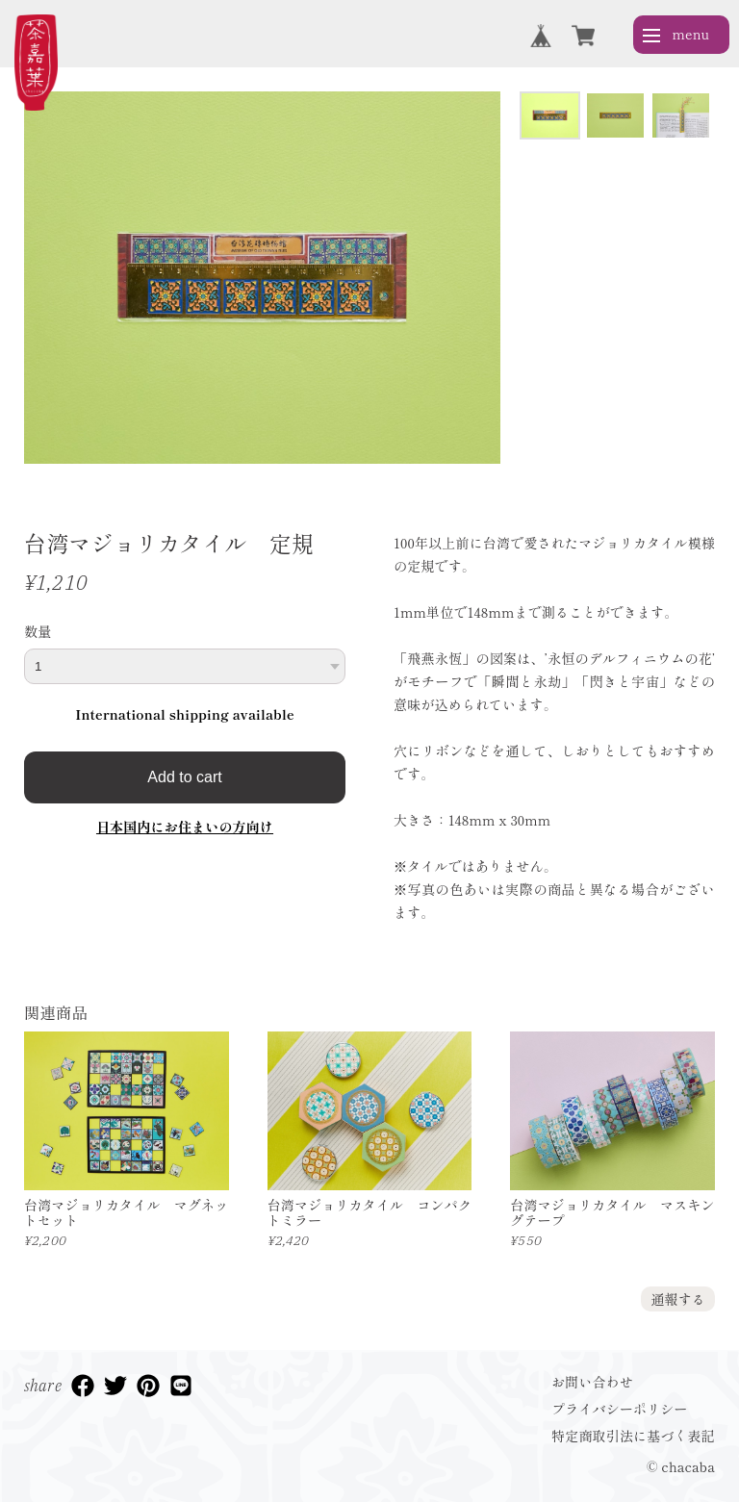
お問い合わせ (592, 1381)
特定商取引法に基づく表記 (633, 1435)
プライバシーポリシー (619, 1408)
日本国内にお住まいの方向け (184, 826)
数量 (37, 631)
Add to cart (184, 777)
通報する (677, 1299)
